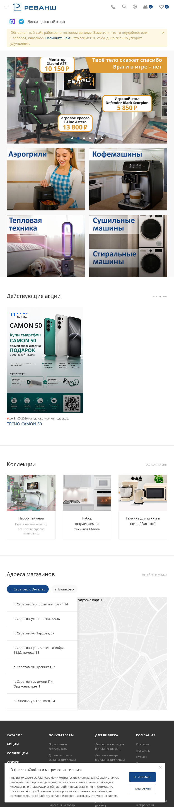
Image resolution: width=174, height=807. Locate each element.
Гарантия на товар (62, 805)
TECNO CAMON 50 (24, 424)
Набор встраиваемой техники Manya (87, 523)
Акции (13, 744)
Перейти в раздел (154, 574)
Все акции (160, 296)
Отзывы (141, 757)
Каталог (14, 735)
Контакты (143, 744)
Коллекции (17, 753)
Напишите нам (57, 38)
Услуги (13, 762)
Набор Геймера (31, 518)
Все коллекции (156, 464)
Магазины (143, 750)
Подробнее (142, 788)
